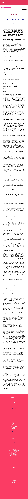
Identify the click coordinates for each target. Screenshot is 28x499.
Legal (13, 404)
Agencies (14, 403)
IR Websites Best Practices (14, 452)
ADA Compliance (14, 424)
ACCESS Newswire (14, 480)
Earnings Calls (13, 425)
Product (14, 466)
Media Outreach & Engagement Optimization (14, 450)
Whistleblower (13, 428)
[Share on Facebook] (21, 9)
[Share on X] (23, 9)
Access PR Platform (14, 409)
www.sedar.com (13, 375)
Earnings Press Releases (14, 426)
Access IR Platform (14, 422)
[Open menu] (26, 2)
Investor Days (13, 427)
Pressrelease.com (14, 482)
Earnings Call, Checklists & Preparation (13, 453)
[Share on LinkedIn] (25, 9)
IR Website (14, 423)
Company (14, 468)
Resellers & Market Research (13, 405)
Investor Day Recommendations (13, 455)
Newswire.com (13, 481)
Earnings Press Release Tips (13, 454)
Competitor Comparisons (14, 451)
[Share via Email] (26, 9)
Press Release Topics (13, 449)
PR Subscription (14, 438)
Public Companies (14, 401)
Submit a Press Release (14, 439)
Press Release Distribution (14, 410)
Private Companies (14, 402)
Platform (14, 467)
